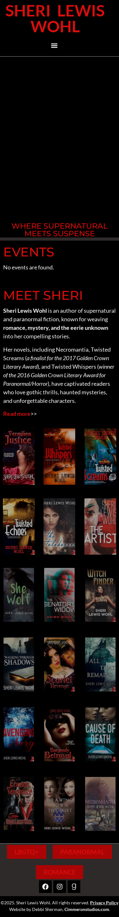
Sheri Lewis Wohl (55, 18)
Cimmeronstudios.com (86, 909)
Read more (16, 413)
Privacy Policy (104, 902)
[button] (54, 45)
